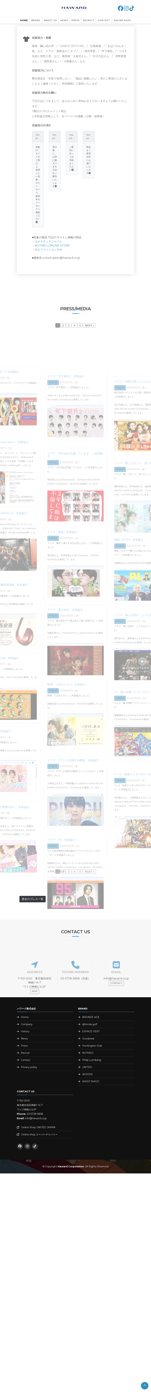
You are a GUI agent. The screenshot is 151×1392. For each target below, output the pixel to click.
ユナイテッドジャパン (48, 241)
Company (27, 1024)
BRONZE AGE (90, 1017)
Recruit (88, 20)
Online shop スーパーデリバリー (39, 1134)
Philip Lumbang (91, 1060)
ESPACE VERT (91, 1031)
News (24, 1038)
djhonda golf (89, 1024)
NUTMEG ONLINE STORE (52, 245)
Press (24, 1045)
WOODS (87, 1074)
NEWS (64, 20)
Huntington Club (92, 1045)
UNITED (87, 1067)
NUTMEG (87, 1052)
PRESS (75, 20)
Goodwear (88, 1038)
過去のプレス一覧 (32, 899)
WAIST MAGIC (90, 1081)
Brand (35, 20)
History (25, 1031)
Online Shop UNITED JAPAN (38, 1127)
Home (24, 20)
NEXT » (89, 325)
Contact (104, 20)
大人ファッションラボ (48, 249)
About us (50, 20)
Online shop (122, 20)
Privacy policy (29, 1067)
